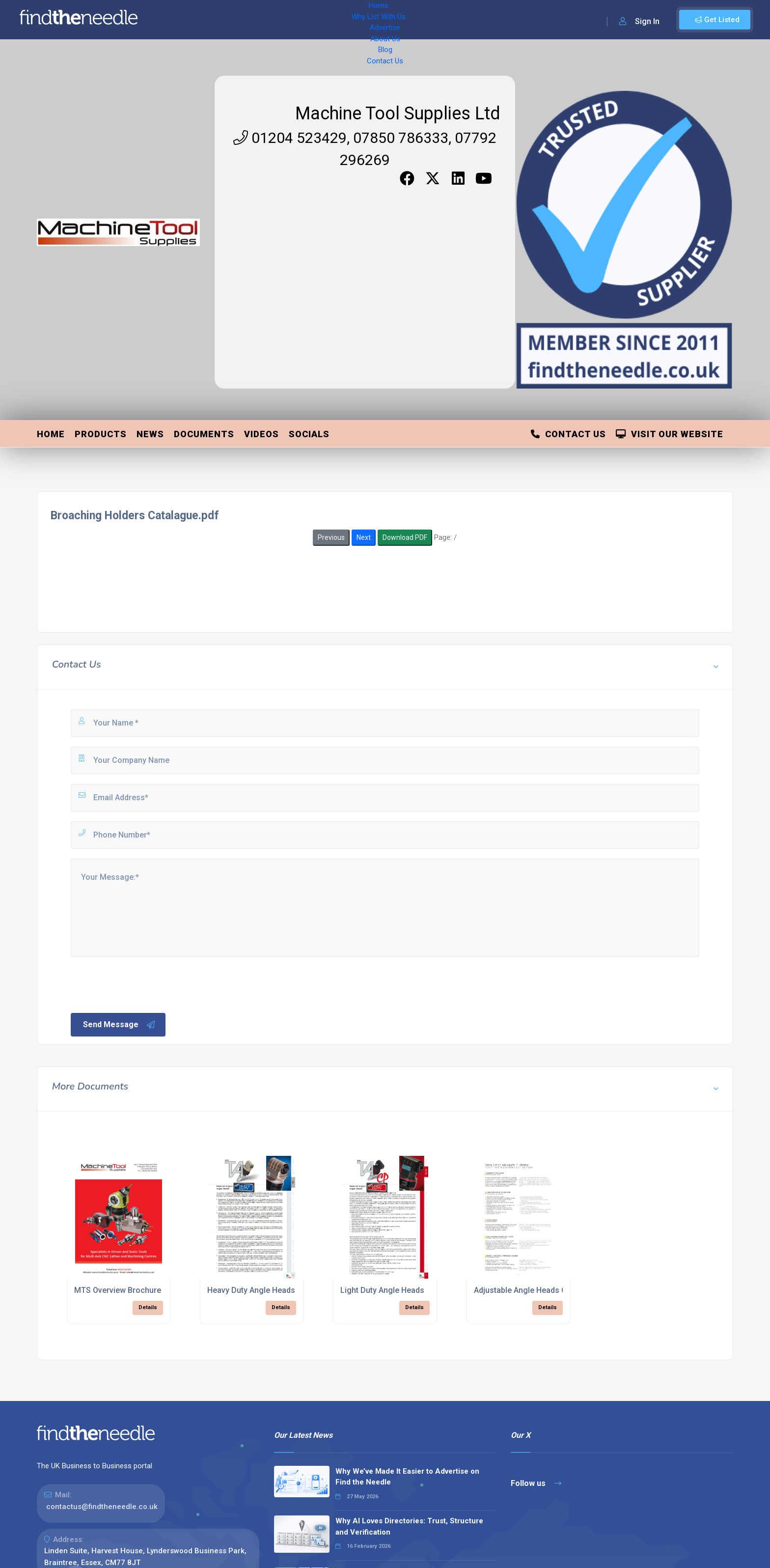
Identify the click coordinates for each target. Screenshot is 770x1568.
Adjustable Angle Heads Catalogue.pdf (543, 1290)
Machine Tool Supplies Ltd (397, 113)
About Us (324, 19)
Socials (309, 434)
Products (101, 434)
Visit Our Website (669, 434)
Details (147, 1307)
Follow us (536, 1483)
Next (364, 537)
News (150, 434)
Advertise (280, 19)
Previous (331, 537)
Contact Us (396, 19)
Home (173, 19)
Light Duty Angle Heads (382, 1290)
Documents (204, 434)
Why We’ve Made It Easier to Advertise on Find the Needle (407, 1477)
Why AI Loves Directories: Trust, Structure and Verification (409, 1526)
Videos (261, 434)
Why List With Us (223, 19)
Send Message (119, 1025)
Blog (358, 19)
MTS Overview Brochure (117, 1290)
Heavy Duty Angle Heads (251, 1290)
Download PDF (405, 537)
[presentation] (144, 984)
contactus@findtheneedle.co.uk (102, 1506)
